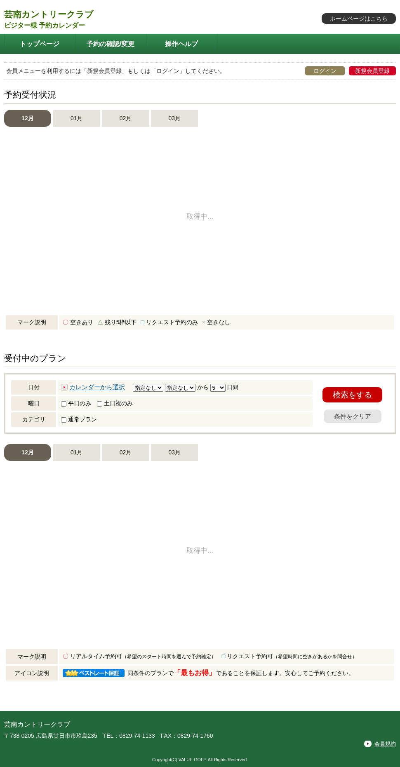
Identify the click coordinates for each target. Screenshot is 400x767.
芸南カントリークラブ (49, 14)
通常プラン (79, 419)
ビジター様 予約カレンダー (44, 25)
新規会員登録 (372, 71)
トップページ (39, 43)
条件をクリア (352, 416)
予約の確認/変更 (111, 43)
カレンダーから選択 (97, 387)
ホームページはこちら (359, 18)
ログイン (324, 71)
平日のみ (76, 403)
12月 (27, 118)
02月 (126, 118)
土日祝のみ (115, 403)
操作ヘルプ (181, 43)
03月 (175, 118)
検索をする (352, 395)
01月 (76, 118)
